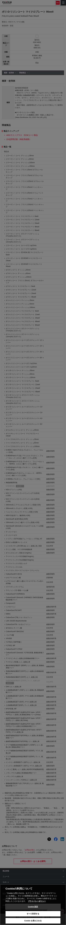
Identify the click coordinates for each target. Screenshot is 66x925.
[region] (33, 904)
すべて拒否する (33, 914)
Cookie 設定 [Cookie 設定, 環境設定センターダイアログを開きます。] (33, 907)
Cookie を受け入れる (33, 921)
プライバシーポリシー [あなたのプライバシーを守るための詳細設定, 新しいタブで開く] (37, 901)
